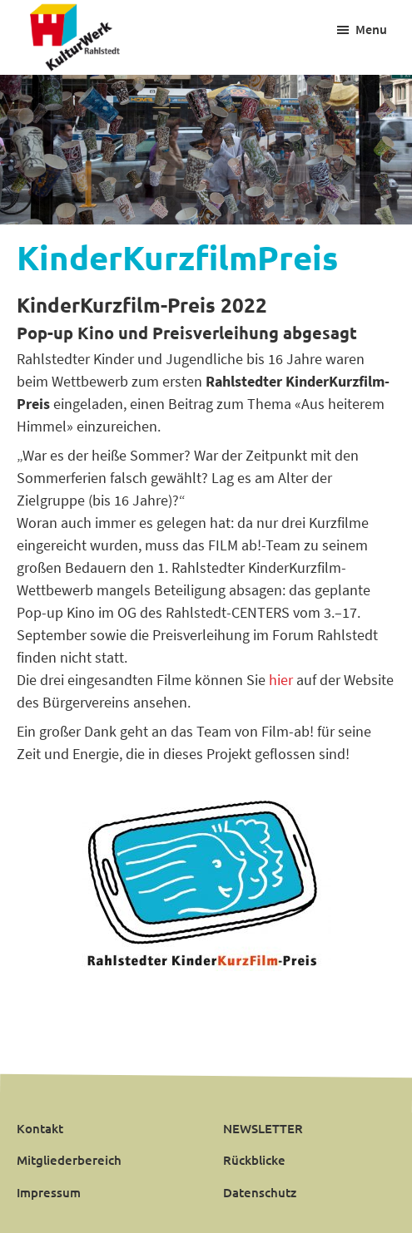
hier (279, 679)
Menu (371, 29)
